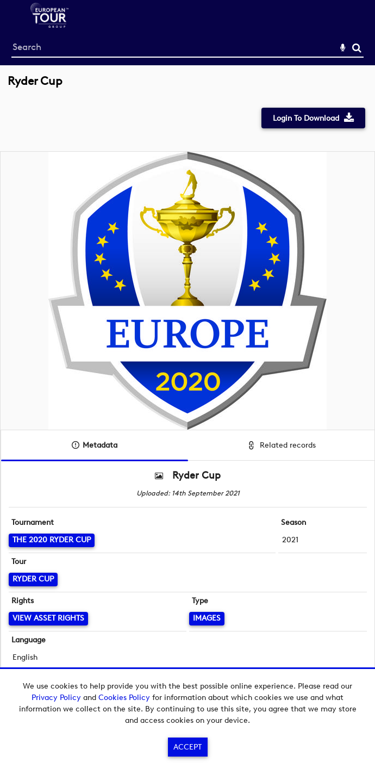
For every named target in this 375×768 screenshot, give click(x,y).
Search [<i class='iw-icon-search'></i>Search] (356, 47)
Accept (187, 747)
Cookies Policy (124, 697)
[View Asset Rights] (48, 618)
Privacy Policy (56, 697)
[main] (187, 389)
